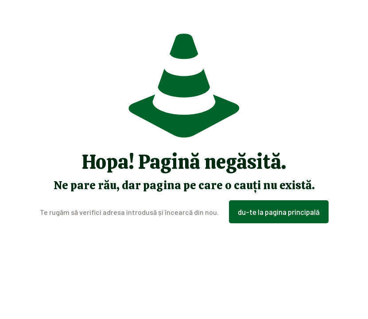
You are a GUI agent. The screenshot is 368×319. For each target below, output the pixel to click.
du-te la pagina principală (279, 211)
